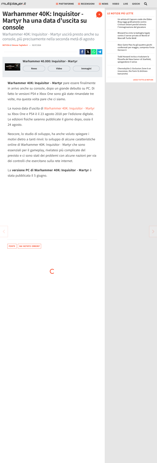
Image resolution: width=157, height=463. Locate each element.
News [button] (103, 3)
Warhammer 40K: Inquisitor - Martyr (69, 108)
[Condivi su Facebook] (82, 51)
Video (115, 3)
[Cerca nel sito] (145, 4)
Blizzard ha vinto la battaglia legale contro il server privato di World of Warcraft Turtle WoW (134, 36)
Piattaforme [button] (65, 3)
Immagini (86, 68)
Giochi (136, 3)
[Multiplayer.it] (13, 3)
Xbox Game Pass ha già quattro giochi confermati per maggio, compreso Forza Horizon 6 (136, 47)
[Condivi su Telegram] (99, 51)
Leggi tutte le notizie (143, 80)
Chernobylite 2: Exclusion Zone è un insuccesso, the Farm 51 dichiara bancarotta (134, 71)
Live (125, 3)
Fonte (12, 246)
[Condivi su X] (88, 51)
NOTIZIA (6, 45)
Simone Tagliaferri (20, 45)
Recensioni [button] (86, 3)
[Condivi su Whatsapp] (93, 51)
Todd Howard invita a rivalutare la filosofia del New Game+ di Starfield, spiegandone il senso (134, 59)
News (34, 68)
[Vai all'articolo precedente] (153, 231)
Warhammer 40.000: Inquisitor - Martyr (50, 61)
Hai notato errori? (29, 246)
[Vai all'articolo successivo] (4, 231)
